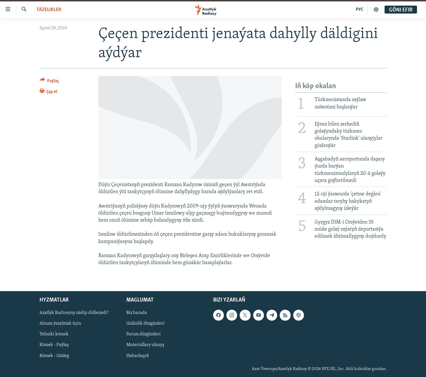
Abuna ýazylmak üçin (60, 324)
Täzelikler (48, 9)
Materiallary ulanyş (145, 345)
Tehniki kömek (54, 334)
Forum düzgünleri (143, 334)
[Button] (49, 82)
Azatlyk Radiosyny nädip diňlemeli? (73, 313)
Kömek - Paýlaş (54, 345)
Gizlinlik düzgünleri (145, 324)
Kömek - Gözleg (54, 356)
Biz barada (136, 313)
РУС (359, 9)
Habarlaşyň (137, 356)
